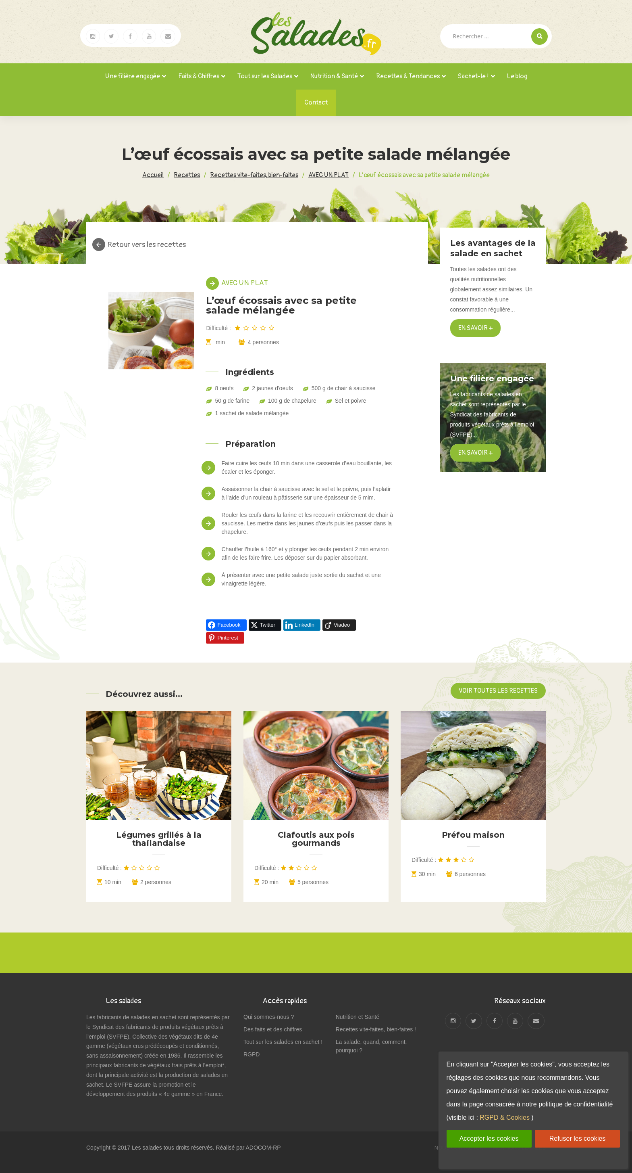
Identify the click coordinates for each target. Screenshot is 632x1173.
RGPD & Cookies (505, 1117)
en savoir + (475, 453)
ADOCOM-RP (263, 1147)
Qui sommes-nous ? (268, 1017)
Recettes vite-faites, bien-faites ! (376, 1029)
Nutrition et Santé (357, 1017)
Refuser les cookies (577, 1138)
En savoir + (475, 328)
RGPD (251, 1054)
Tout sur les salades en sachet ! (282, 1042)
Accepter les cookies (489, 1138)
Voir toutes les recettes (498, 691)
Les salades (147, 1147)
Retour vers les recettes (147, 245)
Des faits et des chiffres (272, 1029)
